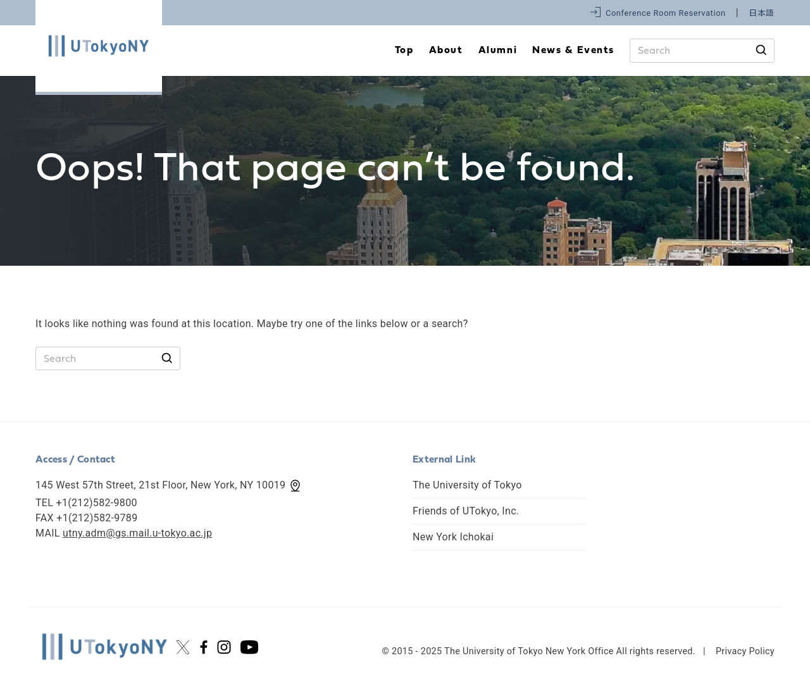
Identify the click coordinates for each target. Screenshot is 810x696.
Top (404, 51)
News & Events (573, 51)
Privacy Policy (745, 651)
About (446, 51)
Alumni (498, 51)
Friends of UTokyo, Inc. (466, 511)
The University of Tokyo (467, 485)
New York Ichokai (453, 537)
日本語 (762, 13)
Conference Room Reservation (666, 13)
